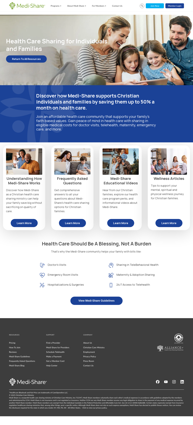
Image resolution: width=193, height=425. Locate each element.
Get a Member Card (55, 369)
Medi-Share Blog (16, 374)
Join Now (154, 6)
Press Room (88, 369)
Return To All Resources (26, 67)
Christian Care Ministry (94, 356)
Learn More (24, 232)
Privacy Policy (89, 365)
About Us (87, 351)
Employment (89, 360)
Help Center (51, 374)
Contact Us (117, 6)
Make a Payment (54, 365)
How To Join (14, 356)
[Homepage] (27, 5)
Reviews (13, 360)
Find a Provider (53, 351)
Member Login (174, 6)
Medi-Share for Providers (57, 356)
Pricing (12, 351)
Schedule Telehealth (55, 360)
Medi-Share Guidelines (19, 365)
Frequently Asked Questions (22, 369)
